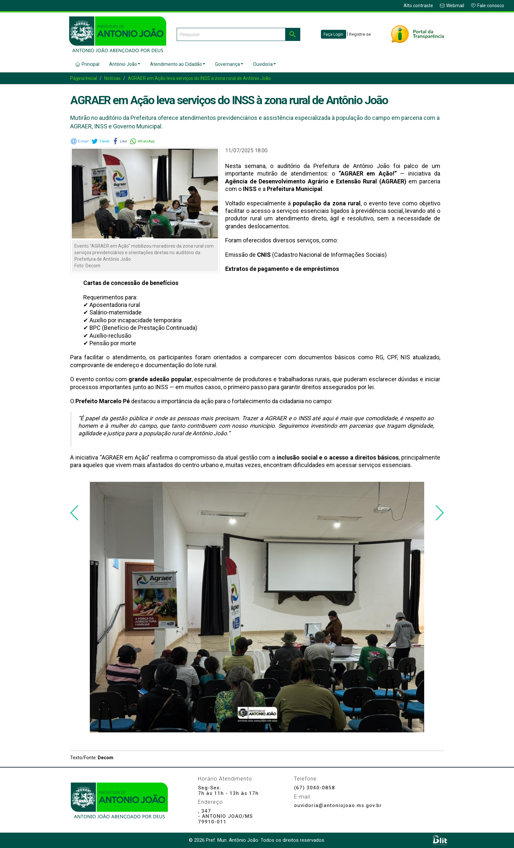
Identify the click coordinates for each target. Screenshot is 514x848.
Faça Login (333, 34)
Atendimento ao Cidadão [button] (177, 64)
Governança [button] (229, 64)
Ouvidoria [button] (264, 64)
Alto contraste (418, 5)
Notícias (112, 78)
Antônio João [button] (124, 64)
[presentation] (74, 513)
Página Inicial (83, 78)
